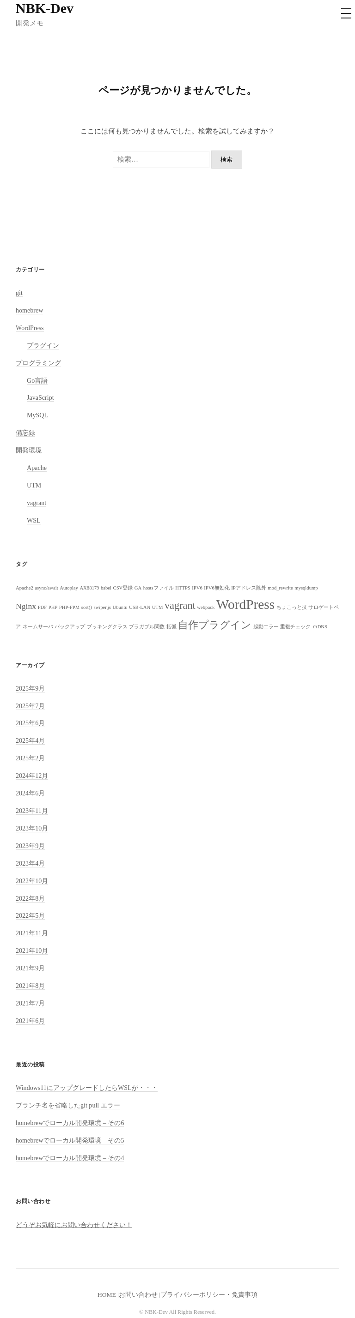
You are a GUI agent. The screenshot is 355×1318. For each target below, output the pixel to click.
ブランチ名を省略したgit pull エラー (68, 1105)
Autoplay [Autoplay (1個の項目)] (69, 587)
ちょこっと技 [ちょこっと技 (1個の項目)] (291, 607)
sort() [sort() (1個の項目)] (86, 607)
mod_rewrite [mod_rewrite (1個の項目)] (280, 587)
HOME (107, 1294)
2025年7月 (30, 706)
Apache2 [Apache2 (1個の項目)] (24, 587)
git (19, 292)
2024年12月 (32, 775)
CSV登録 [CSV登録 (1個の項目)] (123, 587)
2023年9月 (30, 845)
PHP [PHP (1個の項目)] (53, 607)
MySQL (37, 415)
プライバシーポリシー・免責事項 (208, 1294)
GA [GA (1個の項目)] (138, 587)
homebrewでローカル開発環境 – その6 (70, 1122)
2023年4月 (30, 863)
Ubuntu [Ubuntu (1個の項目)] (119, 607)
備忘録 (25, 432)
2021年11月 (32, 933)
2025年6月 (30, 723)
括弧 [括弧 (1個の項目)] (171, 626)
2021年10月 (32, 950)
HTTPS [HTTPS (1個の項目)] (182, 587)
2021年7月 (30, 1003)
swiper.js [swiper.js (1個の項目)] (102, 607)
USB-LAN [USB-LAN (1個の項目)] (139, 607)
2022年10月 (32, 881)
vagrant (36, 502)
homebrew (29, 310)
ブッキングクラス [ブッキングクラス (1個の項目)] (107, 626)
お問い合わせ (138, 1294)
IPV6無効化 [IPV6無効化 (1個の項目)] (217, 587)
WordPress (30, 327)
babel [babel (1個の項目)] (106, 587)
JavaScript (40, 397)
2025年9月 (30, 688)
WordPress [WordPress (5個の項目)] (245, 604)
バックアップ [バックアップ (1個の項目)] (70, 626)
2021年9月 (30, 968)
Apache (37, 467)
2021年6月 (30, 1020)
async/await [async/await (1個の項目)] (46, 587)
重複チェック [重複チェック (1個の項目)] (295, 626)
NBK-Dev (44, 8)
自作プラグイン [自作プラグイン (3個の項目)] (214, 625)
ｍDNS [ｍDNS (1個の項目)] (319, 626)
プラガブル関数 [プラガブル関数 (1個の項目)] (147, 626)
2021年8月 (30, 985)
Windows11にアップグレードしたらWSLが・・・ (87, 1087)
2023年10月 (32, 828)
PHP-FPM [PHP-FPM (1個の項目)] (69, 607)
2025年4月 (30, 740)
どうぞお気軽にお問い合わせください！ (74, 1224)
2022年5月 (30, 915)
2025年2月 (30, 758)
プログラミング (38, 363)
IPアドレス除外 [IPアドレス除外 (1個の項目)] (248, 587)
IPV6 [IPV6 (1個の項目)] (197, 587)
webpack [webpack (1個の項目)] (205, 607)
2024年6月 (30, 793)
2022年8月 (30, 898)
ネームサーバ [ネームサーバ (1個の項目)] (38, 626)
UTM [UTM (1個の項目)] (157, 607)
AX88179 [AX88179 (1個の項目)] (89, 587)
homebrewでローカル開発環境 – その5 (70, 1140)
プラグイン (43, 345)
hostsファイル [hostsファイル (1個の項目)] (158, 587)
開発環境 (29, 450)
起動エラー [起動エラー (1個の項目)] (266, 626)
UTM (34, 485)
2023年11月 (32, 810)
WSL (34, 520)
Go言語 (37, 380)
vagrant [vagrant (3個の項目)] (180, 605)
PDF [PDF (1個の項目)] (42, 607)
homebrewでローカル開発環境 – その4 (70, 1158)
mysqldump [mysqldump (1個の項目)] (306, 587)
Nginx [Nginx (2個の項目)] (26, 606)
